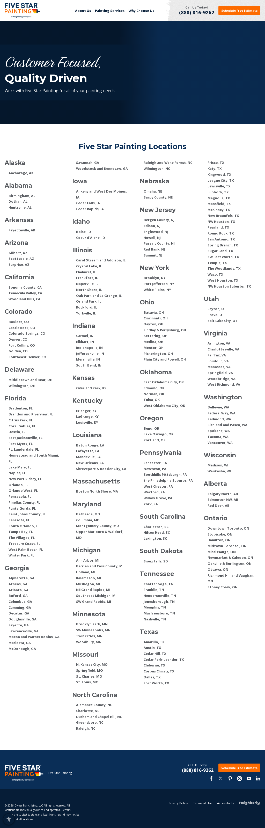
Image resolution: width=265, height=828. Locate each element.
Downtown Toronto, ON (228, 528)
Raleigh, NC (85, 728)
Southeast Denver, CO (27, 357)
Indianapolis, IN (89, 347)
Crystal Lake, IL (89, 266)
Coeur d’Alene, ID (90, 237)
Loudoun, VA (218, 361)
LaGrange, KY (87, 416)
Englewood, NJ (156, 231)
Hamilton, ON (219, 540)
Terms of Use (202, 821)
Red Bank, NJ (154, 249)
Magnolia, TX (219, 198)
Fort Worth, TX (156, 683)
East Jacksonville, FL (25, 437)
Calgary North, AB (223, 494)
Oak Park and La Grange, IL (99, 295)
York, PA (151, 504)
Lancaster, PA (155, 462)
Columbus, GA (20, 601)
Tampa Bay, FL (21, 531)
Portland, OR (155, 440)
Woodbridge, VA (221, 378)
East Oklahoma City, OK (164, 382)
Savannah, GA (87, 162)
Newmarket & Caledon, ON (230, 557)
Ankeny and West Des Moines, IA (101, 194)
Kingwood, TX (219, 174)
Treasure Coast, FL (24, 543)
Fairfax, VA (217, 355)
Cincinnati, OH (156, 318)
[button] (8, 819)
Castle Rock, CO (22, 327)
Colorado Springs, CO (27, 333)
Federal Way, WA (221, 413)
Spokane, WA (219, 430)
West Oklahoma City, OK (164, 405)
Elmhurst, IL (86, 272)
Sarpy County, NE (158, 197)
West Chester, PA (158, 486)
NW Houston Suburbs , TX (229, 286)
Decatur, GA (19, 613)
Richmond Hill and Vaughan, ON (231, 578)
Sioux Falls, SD (156, 561)
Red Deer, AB (219, 505)
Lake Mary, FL (20, 467)
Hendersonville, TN (160, 595)
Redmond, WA (219, 419)
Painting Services (109, 10)
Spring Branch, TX (223, 245)
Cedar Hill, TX (155, 653)
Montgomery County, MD (97, 525)
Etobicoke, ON (220, 534)
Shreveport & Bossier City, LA (101, 468)
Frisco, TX (216, 162)
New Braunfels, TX (223, 215)
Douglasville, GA (22, 619)
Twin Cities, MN (89, 636)
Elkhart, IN (85, 341)
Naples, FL (17, 473)
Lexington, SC (155, 538)
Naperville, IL (87, 283)
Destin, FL (17, 431)
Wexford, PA (154, 492)
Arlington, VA (219, 343)
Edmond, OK (154, 388)
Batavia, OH (154, 312)
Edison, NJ (152, 225)
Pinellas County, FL (24, 502)
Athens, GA (18, 584)
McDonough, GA (22, 648)
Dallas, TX (152, 677)
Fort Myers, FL (21, 443)
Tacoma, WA (218, 436)
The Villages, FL (22, 537)
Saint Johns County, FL (27, 514)
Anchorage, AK (21, 173)
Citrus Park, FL (21, 420)
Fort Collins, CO (22, 345)
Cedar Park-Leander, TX (164, 659)
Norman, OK (154, 394)
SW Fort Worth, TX (223, 256)
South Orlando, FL (24, 526)
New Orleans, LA (90, 462)
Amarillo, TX (154, 642)
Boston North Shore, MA (97, 491)
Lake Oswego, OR (158, 434)
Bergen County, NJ (159, 219)
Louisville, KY (87, 422)
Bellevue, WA (218, 407)
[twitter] (221, 778)
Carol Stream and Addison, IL (101, 260)
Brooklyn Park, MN (92, 624)
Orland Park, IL (88, 301)
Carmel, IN (84, 335)
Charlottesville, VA (223, 349)
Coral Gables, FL (22, 426)
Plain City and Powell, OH (165, 359)
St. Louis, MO (87, 682)
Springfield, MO (89, 670)
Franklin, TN (154, 589)
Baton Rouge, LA (90, 445)
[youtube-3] (249, 778)
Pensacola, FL (20, 496)
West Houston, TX (223, 280)
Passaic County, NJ (159, 243)
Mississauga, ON (222, 551)
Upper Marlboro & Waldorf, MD (99, 534)
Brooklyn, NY (155, 277)
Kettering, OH (155, 335)
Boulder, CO (19, 321)
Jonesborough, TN (159, 601)
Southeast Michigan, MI (96, 595)
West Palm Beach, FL (26, 549)
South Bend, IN (88, 365)
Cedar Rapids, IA (90, 209)
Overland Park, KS (91, 388)
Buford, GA (18, 595)
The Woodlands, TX (224, 268)
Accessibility (225, 821)
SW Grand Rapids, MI (93, 601)
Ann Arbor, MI (87, 560)
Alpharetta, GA (21, 578)
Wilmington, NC (157, 168)
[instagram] (239, 778)
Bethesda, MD (88, 514)
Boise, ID (83, 231)
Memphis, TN (155, 607)
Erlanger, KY (86, 410)
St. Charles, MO (89, 676)
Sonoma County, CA (25, 287)
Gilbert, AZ (18, 253)
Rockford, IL (86, 307)
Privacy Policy (178, 821)
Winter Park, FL (21, 555)
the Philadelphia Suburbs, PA (168, 480)
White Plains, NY (157, 289)
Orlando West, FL (23, 490)
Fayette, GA (19, 625)
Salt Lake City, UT (223, 320)
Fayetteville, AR (22, 230)
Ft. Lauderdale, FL (24, 449)
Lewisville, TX (219, 186)
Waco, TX (215, 274)
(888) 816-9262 (196, 12)
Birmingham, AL (22, 195)
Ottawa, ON (218, 569)
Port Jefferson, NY (159, 283)
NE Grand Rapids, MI (93, 589)
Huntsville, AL (20, 207)
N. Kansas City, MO (92, 664)
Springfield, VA (220, 372)
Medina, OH (153, 341)
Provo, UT (216, 314)
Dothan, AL (18, 201)
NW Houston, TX (221, 221)
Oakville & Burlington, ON (230, 563)
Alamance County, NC (94, 704)
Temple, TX (217, 262)
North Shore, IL (89, 289)
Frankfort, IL (87, 277)
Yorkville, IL (86, 313)
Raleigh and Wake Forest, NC (168, 162)
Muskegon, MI (88, 584)
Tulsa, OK (152, 399)
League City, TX (221, 180)
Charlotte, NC (87, 710)
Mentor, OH (154, 347)
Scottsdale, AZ (21, 258)
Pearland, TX (218, 227)
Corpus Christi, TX (159, 671)
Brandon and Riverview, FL (31, 414)
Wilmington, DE (22, 385)
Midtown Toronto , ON (227, 546)
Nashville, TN (155, 619)
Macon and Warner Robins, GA (34, 636)
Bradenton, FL (21, 408)
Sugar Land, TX (220, 250)
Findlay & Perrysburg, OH (165, 330)
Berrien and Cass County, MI (99, 566)
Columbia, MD (88, 520)
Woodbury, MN (88, 642)
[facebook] (211, 778)
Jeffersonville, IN (90, 353)
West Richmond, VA (224, 384)
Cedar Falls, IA (88, 203)
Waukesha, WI (219, 471)
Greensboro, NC (89, 722)
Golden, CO (18, 351)
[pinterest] (230, 778)
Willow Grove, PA (158, 498)
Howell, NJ (152, 237)
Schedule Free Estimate (239, 10)
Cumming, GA (20, 607)
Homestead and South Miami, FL (34, 458)
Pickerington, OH (158, 353)
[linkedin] (258, 778)
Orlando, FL (18, 484)
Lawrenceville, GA (24, 631)
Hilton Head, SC (157, 532)
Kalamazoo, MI (88, 578)
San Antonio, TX (221, 239)
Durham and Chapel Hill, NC (99, 716)
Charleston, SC (156, 526)
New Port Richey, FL (25, 479)
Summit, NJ (153, 255)
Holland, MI (85, 572)
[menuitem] (83, 10)
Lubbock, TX (218, 192)
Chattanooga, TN (158, 584)
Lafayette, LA (87, 451)
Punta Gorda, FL (22, 508)
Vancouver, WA (220, 442)
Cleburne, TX (154, 665)
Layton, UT (217, 308)
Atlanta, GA (18, 590)
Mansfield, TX (219, 203)
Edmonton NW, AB (223, 499)
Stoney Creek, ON (223, 587)
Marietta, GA (20, 642)
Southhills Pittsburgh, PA (165, 474)
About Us (83, 10)
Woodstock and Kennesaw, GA (102, 168)
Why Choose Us (141, 10)
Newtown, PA (155, 468)
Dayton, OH (153, 324)
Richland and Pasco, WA (227, 424)
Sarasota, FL (19, 520)
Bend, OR (151, 428)
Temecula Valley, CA (25, 293)
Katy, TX (215, 168)
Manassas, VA (219, 366)
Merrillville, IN (88, 359)
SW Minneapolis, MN (93, 630)
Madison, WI (218, 465)
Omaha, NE (153, 191)
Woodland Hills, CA (24, 299)
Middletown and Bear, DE (30, 379)
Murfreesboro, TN (159, 613)
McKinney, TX (219, 209)
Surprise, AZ (19, 264)
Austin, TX (152, 647)
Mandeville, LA (88, 457)
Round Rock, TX (221, 233)
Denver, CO (18, 339)
